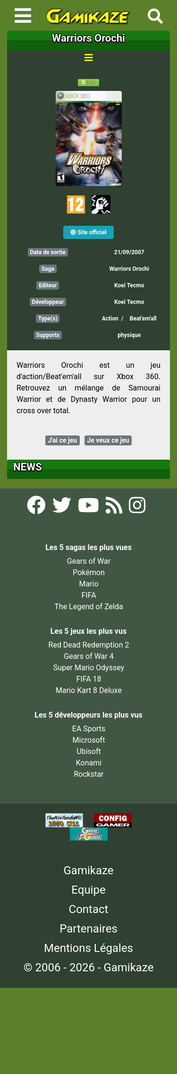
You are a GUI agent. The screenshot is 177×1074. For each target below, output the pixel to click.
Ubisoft (88, 751)
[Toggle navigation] (23, 15)
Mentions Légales (88, 948)
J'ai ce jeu (62, 440)
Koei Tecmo (129, 285)
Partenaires (88, 928)
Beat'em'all (143, 318)
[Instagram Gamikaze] (137, 508)
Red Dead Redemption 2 (89, 644)
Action (110, 318)
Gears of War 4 (88, 656)
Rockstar (88, 774)
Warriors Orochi (129, 269)
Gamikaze (89, 870)
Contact (89, 909)
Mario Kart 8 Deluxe (89, 690)
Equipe (88, 889)
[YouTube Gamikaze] (89, 508)
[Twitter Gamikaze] (62, 508)
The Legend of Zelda (88, 606)
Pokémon (89, 572)
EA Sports (88, 728)
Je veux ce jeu (108, 440)
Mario (88, 583)
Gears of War (88, 561)
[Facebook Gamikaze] (37, 508)
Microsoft (89, 740)
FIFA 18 (88, 679)
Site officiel (88, 232)
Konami (88, 762)
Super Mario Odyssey (88, 667)
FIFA (88, 595)
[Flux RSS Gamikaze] (115, 508)
